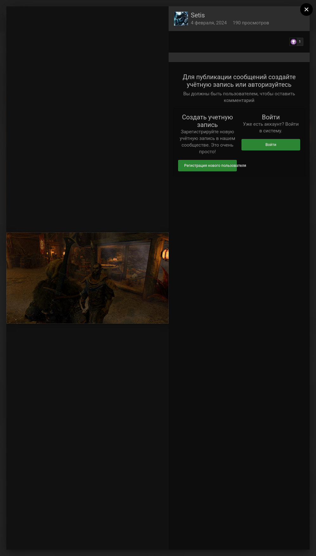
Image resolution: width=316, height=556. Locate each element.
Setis (198, 15)
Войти (270, 144)
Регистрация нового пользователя (210, 165)
